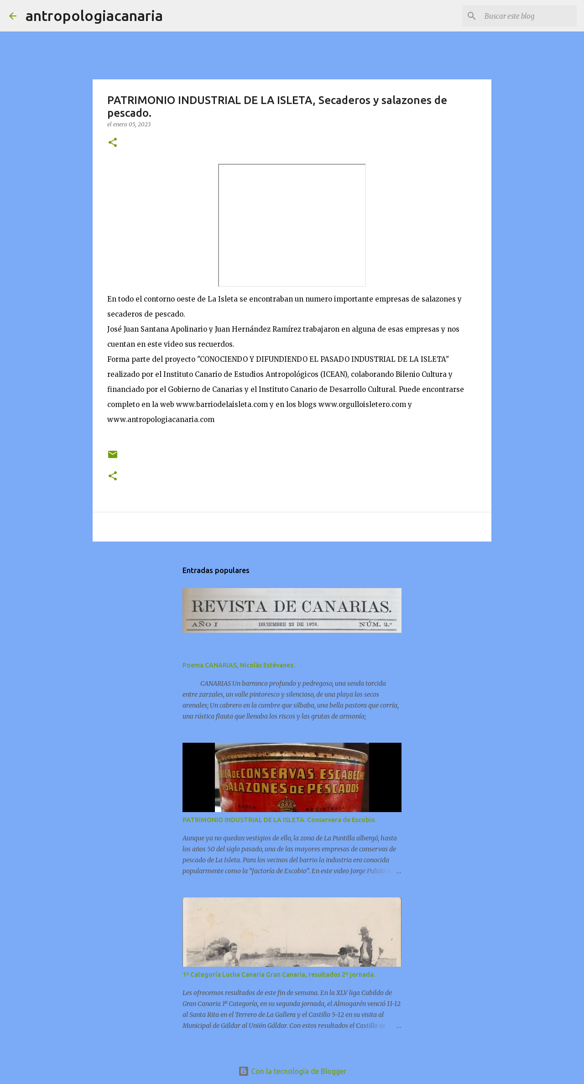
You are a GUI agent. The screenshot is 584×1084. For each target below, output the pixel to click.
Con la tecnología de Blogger (292, 1071)
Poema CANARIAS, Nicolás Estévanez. (238, 665)
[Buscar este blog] (529, 16)
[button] (112, 143)
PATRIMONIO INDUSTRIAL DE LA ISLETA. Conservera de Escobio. (279, 819)
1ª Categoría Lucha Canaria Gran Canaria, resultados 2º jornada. (278, 974)
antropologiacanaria (94, 15)
